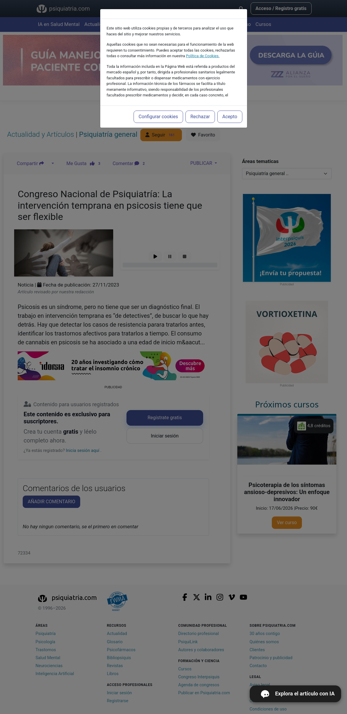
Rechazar (200, 116)
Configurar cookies (158, 116)
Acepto (229, 116)
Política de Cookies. (203, 56)
